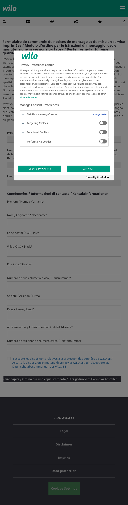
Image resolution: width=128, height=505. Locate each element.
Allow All (88, 168)
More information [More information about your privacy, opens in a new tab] (29, 97)
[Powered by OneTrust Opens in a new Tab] (99, 178)
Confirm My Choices (39, 168)
